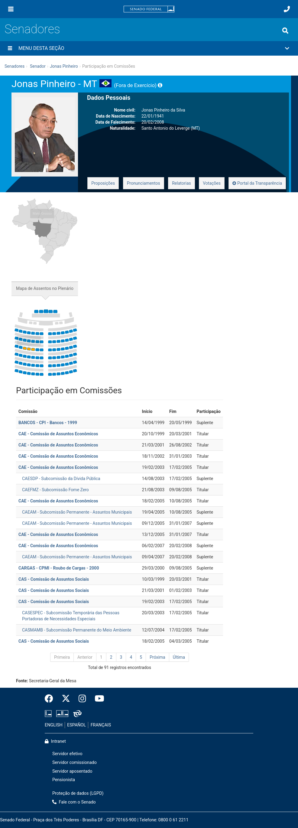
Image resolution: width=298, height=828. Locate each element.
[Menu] (11, 9)
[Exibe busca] (285, 30)
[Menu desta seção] (10, 48)
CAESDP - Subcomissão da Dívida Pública (61, 478)
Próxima (157, 657)
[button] (149, 48)
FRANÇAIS (101, 725)
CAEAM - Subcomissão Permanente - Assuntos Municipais (77, 512)
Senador (38, 66)
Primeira (62, 657)
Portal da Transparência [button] (257, 183)
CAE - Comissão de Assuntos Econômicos (58, 433)
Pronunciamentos (143, 183)
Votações (212, 183)
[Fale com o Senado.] (287, 9)
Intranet (55, 741)
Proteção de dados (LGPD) (78, 793)
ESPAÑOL (76, 725)
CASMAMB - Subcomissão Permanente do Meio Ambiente (76, 630)
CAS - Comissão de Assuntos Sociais (53, 579)
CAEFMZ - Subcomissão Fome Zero (55, 489)
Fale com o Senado (74, 802)
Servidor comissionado (74, 762)
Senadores (32, 29)
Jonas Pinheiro (64, 66)
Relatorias (181, 183)
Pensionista (63, 779)
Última (179, 657)
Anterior (84, 657)
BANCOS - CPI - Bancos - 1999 (47, 422)
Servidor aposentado (72, 771)
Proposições (103, 183)
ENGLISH (54, 725)
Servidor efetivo (67, 753)
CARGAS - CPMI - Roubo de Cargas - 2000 (58, 568)
